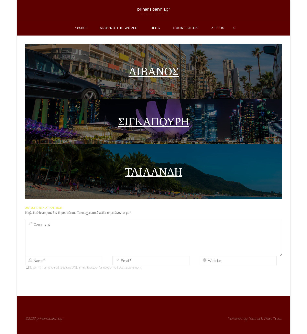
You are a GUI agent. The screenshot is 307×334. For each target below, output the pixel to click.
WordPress (272, 319)
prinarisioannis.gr (153, 9)
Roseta (254, 319)
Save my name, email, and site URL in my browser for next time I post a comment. (84, 267)
